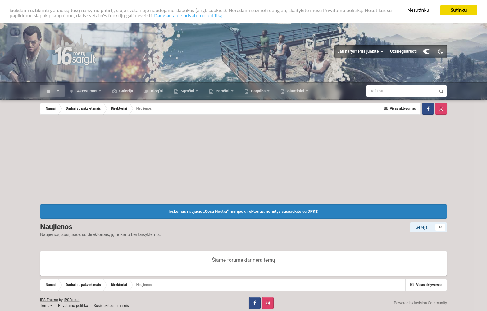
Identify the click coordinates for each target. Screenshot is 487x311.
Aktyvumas (87, 91)
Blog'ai (156, 91)
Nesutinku (418, 10)
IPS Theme (49, 300)
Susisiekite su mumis (111, 306)
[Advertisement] (243, 161)
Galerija (125, 91)
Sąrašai (187, 91)
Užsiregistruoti (403, 51)
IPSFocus (71, 300)
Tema (46, 306)
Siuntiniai (295, 91)
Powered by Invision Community (420, 303)
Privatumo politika (73, 306)
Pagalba (258, 91)
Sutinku (459, 10)
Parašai (222, 91)
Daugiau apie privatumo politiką (188, 15)
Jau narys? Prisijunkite (360, 51)
